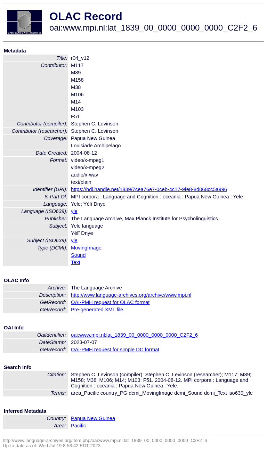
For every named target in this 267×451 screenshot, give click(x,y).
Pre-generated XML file (97, 309)
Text (75, 262)
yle (74, 211)
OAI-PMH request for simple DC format (115, 349)
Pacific (78, 425)
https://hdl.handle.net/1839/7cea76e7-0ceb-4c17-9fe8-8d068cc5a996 (149, 189)
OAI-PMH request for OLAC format (110, 302)
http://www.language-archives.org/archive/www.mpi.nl (131, 295)
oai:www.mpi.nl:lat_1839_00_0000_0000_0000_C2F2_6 (134, 335)
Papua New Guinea (93, 418)
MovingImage (86, 248)
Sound (78, 255)
